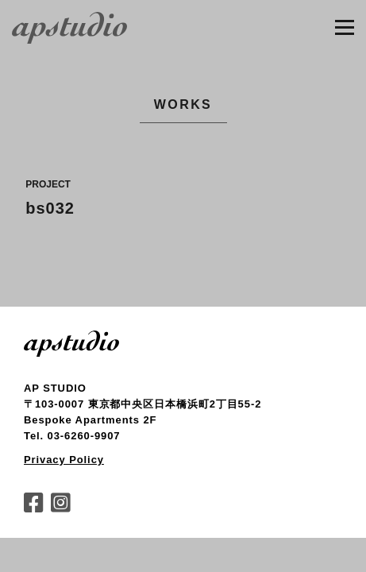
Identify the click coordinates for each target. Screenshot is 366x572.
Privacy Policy (64, 460)
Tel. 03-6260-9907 (72, 436)
